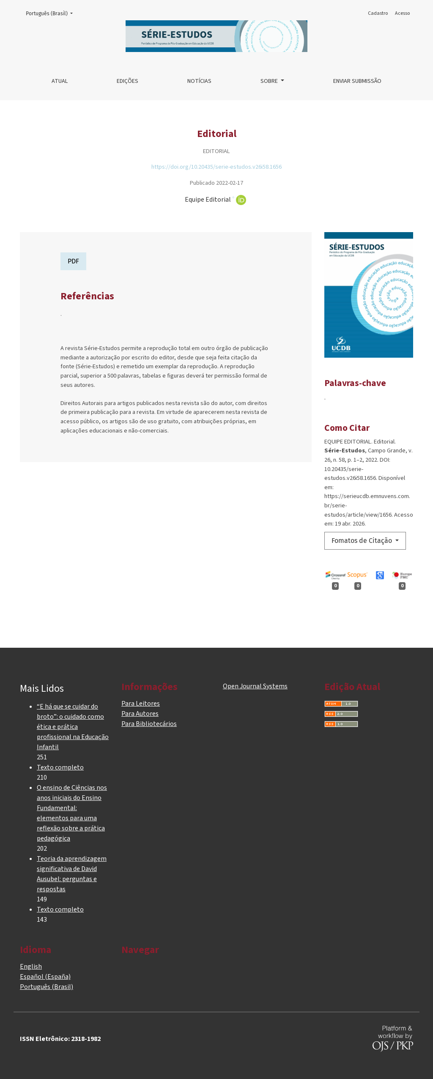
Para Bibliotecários (149, 723)
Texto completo (60, 767)
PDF (73, 261)
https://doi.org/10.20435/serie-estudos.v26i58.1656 (216, 166)
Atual (60, 81)
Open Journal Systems (255, 686)
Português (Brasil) (51, 12)
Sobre (269, 81)
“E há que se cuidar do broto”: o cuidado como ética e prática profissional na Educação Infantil (73, 727)
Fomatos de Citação (363, 541)
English (31, 966)
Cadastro (378, 13)
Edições (127, 81)
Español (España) (45, 976)
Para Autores (140, 713)
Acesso (402, 13)
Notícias (199, 81)
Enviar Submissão (357, 81)
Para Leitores (140, 703)
